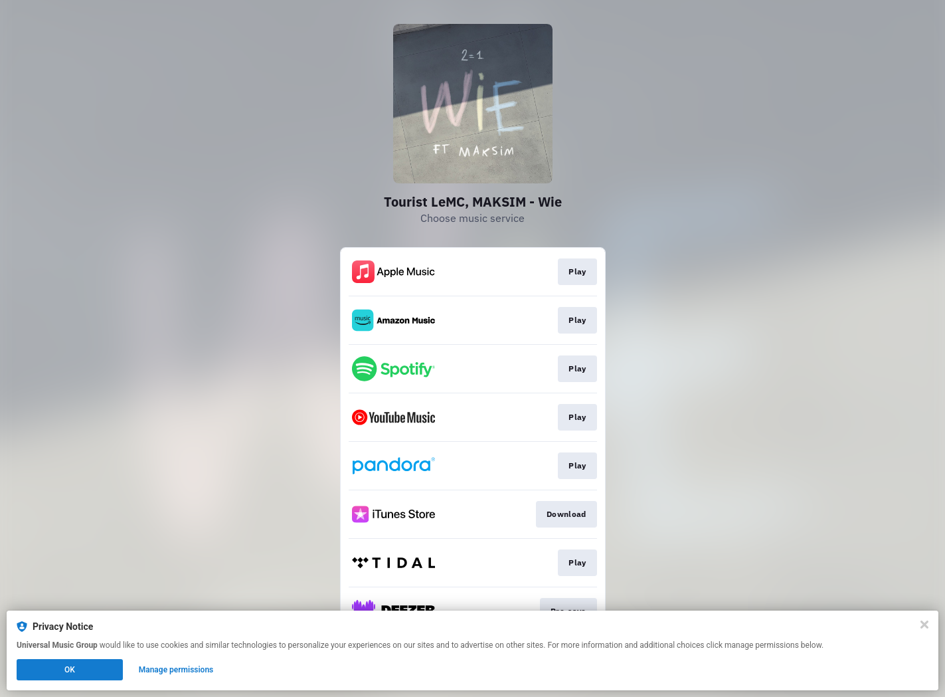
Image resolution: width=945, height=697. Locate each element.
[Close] (924, 624)
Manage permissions (176, 669)
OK (69, 669)
